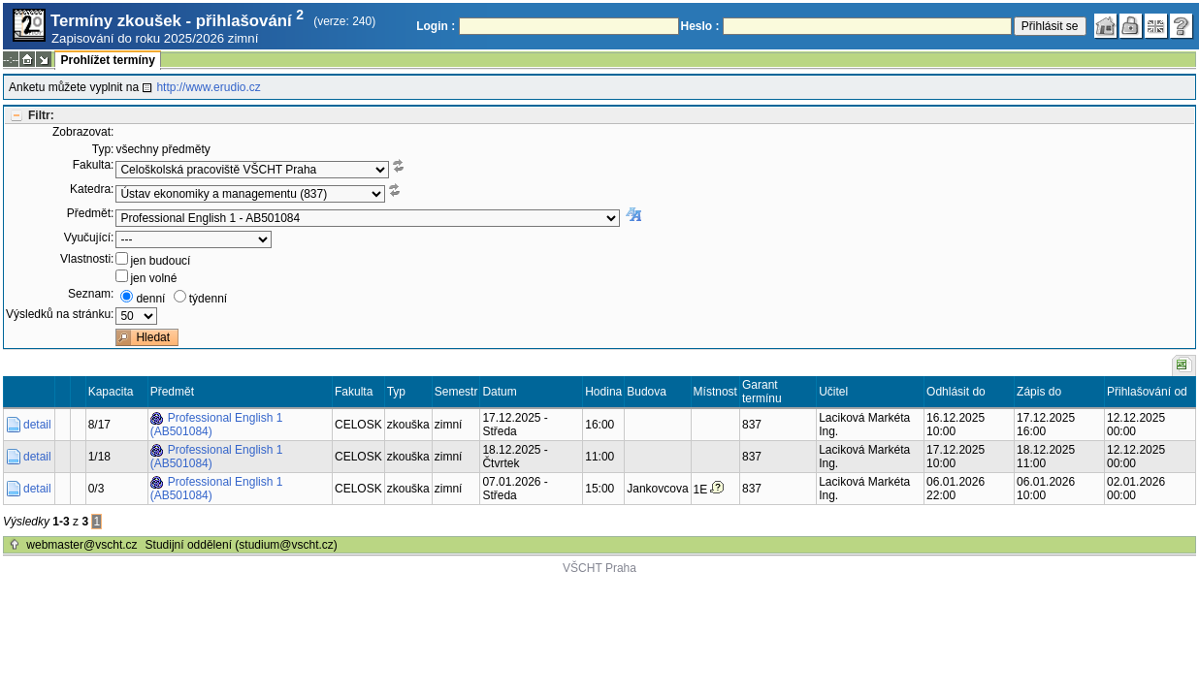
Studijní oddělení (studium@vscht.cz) (242, 545)
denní (150, 298)
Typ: (103, 149)
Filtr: (41, 115)
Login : (435, 26)
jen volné (153, 278)
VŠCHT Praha (599, 568)
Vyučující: (89, 237)
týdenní (208, 298)
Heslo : (700, 26)
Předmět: (90, 213)
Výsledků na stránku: (59, 314)
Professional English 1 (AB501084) (216, 424)
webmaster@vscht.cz (81, 545)
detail (37, 424)
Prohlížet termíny (107, 60)
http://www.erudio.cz (208, 87)
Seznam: (90, 294)
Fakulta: (93, 165)
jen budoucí (160, 261)
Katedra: (91, 189)
